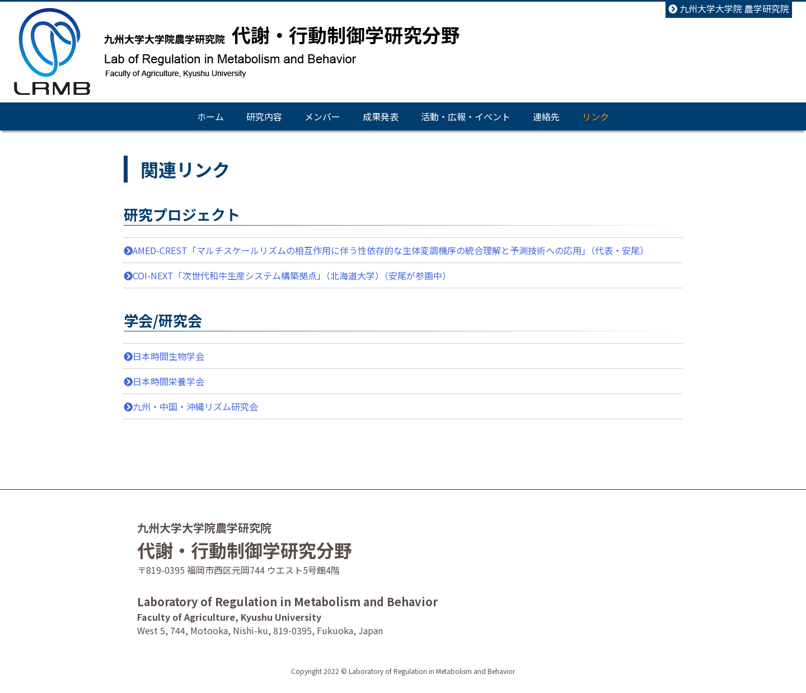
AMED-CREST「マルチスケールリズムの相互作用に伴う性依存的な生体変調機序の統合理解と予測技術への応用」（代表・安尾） (386, 250)
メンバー (322, 116)
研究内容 (264, 116)
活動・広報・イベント (465, 116)
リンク (595, 116)
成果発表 (381, 116)
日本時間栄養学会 (164, 381)
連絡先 (546, 116)
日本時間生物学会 (164, 356)
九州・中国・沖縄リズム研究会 (191, 406)
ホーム (210, 116)
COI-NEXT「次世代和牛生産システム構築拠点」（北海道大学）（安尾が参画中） (287, 275)
